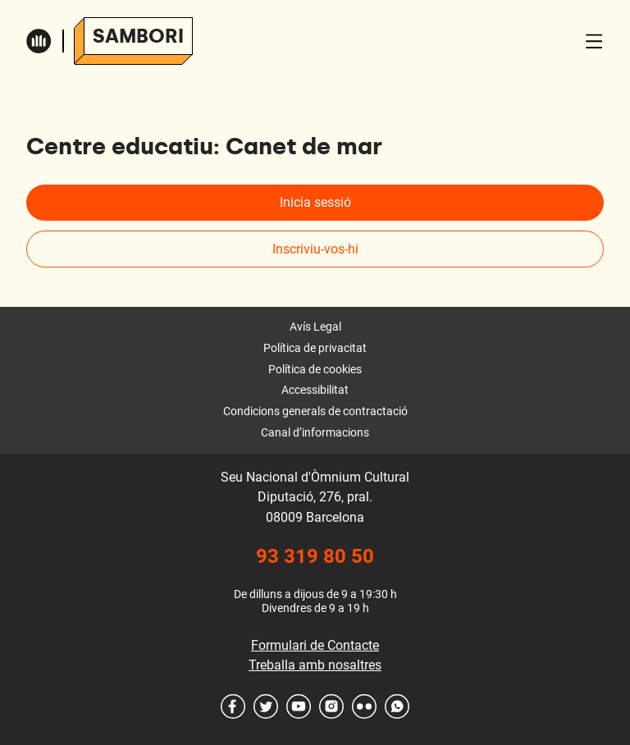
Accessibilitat (315, 389)
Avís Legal (315, 326)
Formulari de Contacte (315, 645)
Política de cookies (315, 369)
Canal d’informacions (315, 432)
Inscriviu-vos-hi (315, 249)
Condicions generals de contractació (315, 411)
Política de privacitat (315, 347)
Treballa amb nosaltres (315, 665)
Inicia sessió (315, 202)
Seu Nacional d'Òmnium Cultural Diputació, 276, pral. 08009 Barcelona (315, 497)
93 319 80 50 (315, 556)
